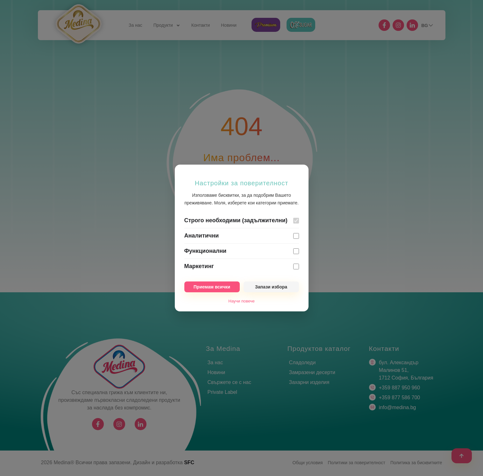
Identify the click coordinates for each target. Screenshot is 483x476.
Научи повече (241, 301)
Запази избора (271, 286)
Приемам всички (212, 286)
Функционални (205, 251)
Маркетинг (199, 266)
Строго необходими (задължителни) (236, 220)
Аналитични (201, 235)
